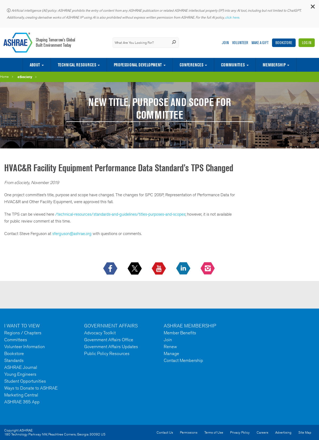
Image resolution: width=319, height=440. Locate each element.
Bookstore (283, 42)
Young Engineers (20, 374)
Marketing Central (21, 395)
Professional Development (138, 64)
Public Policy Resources (107, 353)
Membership (274, 64)
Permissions (188, 432)
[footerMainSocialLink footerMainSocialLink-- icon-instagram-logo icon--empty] (208, 269)
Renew (170, 346)
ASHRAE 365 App (22, 401)
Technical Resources (77, 64)
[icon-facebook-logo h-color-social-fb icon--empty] (111, 269)
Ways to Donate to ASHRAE (31, 388)
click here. (232, 17)
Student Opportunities (25, 381)
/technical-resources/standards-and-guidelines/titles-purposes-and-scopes (120, 214)
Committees (15, 339)
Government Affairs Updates (111, 346)
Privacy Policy (240, 432)
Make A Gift (260, 42)
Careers (262, 432)
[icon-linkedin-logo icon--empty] (184, 269)
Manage (171, 353)
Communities (233, 64)
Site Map (304, 432)
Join (225, 42)
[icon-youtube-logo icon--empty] (159, 269)
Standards (14, 360)
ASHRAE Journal (20, 367)
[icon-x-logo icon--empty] (135, 269)
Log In (306, 42)
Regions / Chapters (22, 332)
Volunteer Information (24, 346)
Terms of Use (213, 432)
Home (4, 76)
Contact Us (165, 432)
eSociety (25, 77)
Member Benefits (180, 332)
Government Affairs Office (108, 339)
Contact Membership (183, 360)
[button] (312, 7)
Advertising (283, 432)
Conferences (191, 64)
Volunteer (240, 42)
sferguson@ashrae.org (72, 233)
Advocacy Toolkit (100, 332)
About (35, 64)
